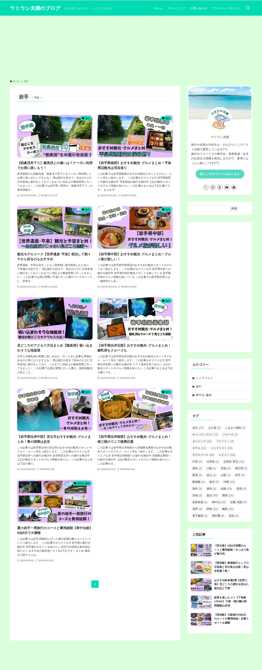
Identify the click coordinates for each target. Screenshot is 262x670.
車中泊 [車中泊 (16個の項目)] (219, 502)
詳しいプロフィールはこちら (220, 174)
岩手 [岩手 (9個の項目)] (240, 475)
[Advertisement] (131, 46)
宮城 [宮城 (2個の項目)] (225, 468)
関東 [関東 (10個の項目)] (212, 508)
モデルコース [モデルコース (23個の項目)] (203, 454)
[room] (219, 187)
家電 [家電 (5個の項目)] (197, 475)
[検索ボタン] (247, 8)
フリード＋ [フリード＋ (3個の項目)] (225, 441)
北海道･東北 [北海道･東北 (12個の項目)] (234, 461)
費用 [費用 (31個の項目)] (227, 495)
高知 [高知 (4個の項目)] (233, 515)
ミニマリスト (204, 378)
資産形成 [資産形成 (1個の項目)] (199, 502)
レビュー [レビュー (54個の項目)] (227, 454)
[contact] (233, 187)
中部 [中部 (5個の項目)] (197, 461)
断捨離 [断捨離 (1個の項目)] (198, 481)
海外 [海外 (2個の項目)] (197, 488)
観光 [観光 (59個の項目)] (212, 495)
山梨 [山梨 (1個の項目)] (225, 475)
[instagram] (213, 187)
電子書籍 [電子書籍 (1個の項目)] (199, 515)
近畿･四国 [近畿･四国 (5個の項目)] (238, 502)
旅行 (199, 386)
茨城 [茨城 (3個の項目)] (197, 495)
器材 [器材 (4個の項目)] (197, 468)
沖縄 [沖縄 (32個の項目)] (229, 481)
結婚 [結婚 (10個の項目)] (226, 488)
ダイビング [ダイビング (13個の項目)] (201, 441)
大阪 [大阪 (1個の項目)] (211, 468)
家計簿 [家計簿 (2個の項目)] (241, 468)
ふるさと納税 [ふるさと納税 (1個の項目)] (235, 427)
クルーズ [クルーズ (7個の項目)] (230, 434)
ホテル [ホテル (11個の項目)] (199, 448)
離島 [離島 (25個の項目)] (227, 508)
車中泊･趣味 (204, 395)
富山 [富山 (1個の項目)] (211, 475)
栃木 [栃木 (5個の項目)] (214, 481)
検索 (234, 208)
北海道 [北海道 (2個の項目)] (213, 461)
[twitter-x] (206, 187)
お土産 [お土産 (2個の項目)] (214, 427)
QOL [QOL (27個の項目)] (198, 427)
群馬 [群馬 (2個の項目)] (241, 488)
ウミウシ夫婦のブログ (35, 8)
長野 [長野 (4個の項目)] (197, 508)
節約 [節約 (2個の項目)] (211, 488)
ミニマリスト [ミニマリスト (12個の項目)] (222, 448)
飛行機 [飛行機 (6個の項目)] (218, 515)
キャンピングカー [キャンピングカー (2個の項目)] (205, 434)
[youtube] (226, 187)
